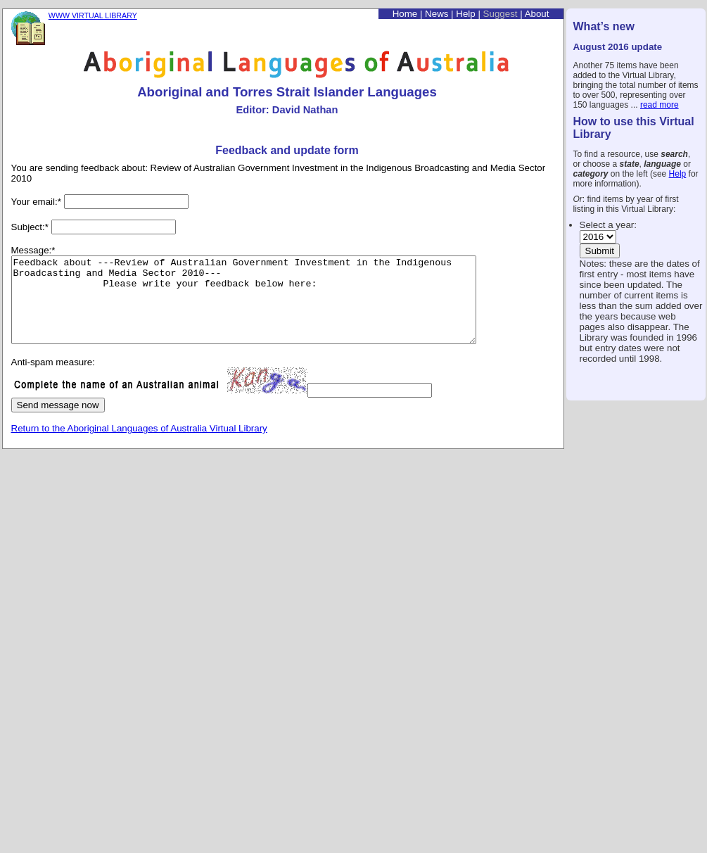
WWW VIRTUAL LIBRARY (93, 15)
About (537, 13)
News (436, 13)
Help (678, 174)
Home (405, 13)
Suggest (500, 13)
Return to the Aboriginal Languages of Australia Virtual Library (139, 445)
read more (659, 105)
